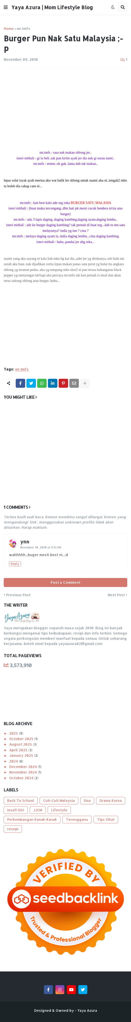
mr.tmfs (23, 28)
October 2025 (21, 739)
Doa (87, 800)
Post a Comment (65, 582)
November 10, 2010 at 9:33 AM (40, 547)
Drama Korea (111, 800)
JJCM (37, 810)
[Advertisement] (65, 109)
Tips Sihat (106, 819)
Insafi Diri (15, 810)
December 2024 (23, 767)
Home (9, 28)
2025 (14, 733)
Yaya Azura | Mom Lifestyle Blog (52, 7)
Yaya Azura (87, 1010)
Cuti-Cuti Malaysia (59, 800)
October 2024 (21, 778)
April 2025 (18, 750)
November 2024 (23, 772)
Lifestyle (59, 810)
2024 (14, 761)
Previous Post (18, 595)
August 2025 (21, 744)
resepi (12, 829)
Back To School (20, 800)
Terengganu (77, 819)
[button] (5, 7)
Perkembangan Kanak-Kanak (32, 819)
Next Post (116, 595)
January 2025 (21, 755)
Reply (15, 564)
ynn (24, 541)
